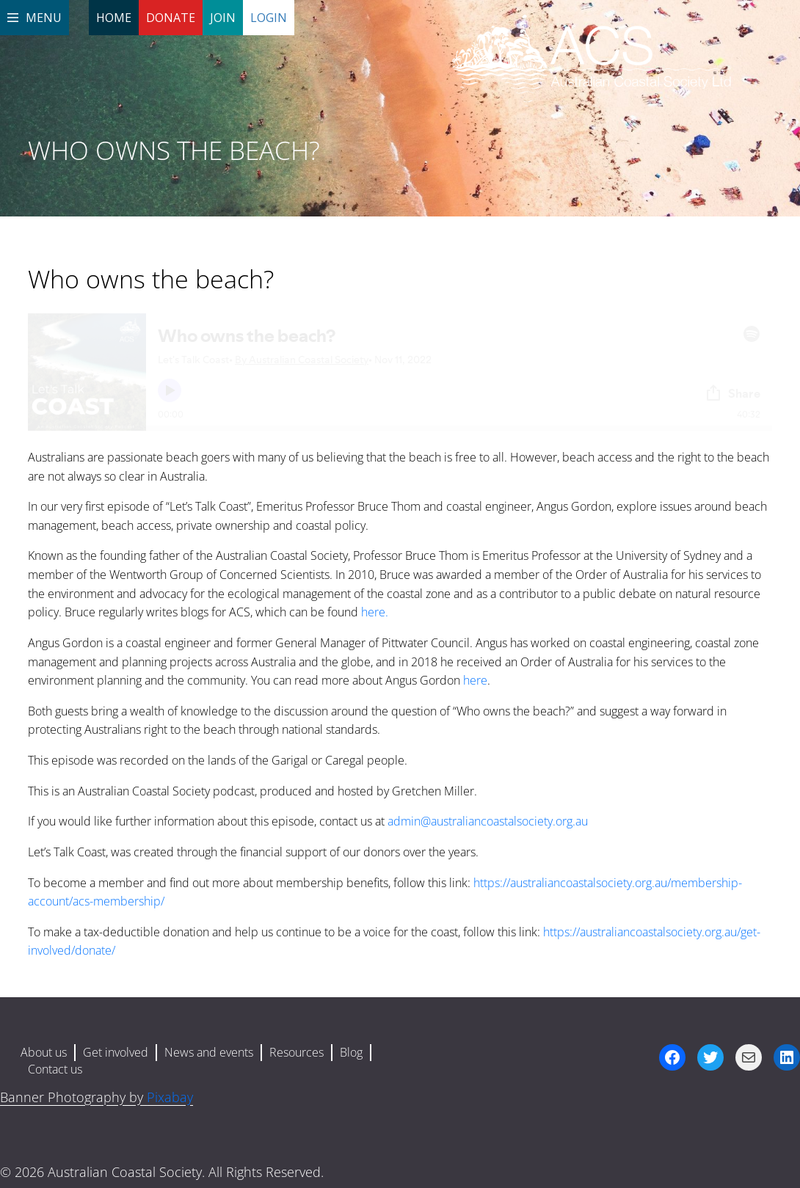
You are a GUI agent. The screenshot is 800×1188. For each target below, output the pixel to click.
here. (374, 612)
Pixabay (170, 1097)
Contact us (55, 1069)
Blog (351, 1052)
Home (113, 18)
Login (268, 18)
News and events (208, 1052)
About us (44, 1052)
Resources (296, 1052)
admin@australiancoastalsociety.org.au (488, 821)
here (475, 680)
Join (223, 18)
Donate (170, 18)
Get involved (115, 1052)
